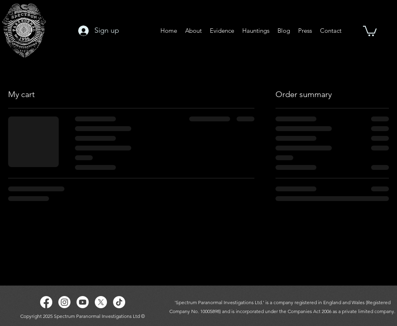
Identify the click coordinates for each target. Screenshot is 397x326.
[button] (370, 30)
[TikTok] (119, 302)
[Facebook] (46, 302)
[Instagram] (64, 302)
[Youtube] (83, 302)
